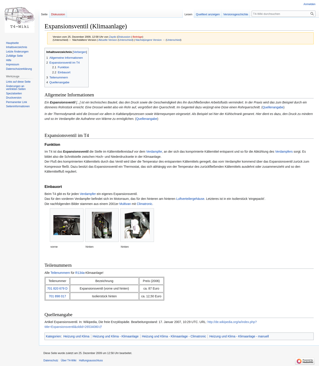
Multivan (125, 204)
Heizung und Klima (76, 336)
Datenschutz (50, 360)
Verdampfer (154, 151)
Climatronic (144, 204)
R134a (79, 272)
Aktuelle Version (107, 39)
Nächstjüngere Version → (150, 39)
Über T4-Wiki (68, 360)
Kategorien (53, 336)
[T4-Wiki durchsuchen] (283, 14)
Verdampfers (284, 151)
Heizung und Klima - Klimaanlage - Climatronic (174, 336)
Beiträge (137, 36)
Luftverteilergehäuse (190, 199)
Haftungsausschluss (91, 360)
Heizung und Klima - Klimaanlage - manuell (239, 336)
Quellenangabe (273, 107)
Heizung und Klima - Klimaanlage (116, 336)
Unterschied (125, 39)
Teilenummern (60, 272)
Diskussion (124, 36)
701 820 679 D (57, 288)
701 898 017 (57, 296)
